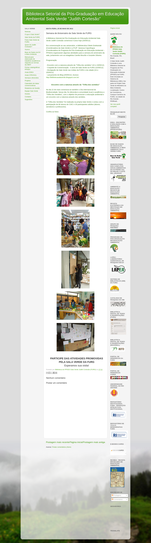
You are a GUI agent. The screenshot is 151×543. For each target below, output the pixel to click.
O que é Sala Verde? (32, 34)
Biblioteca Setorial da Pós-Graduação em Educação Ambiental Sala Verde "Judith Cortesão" (75, 16)
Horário (27, 94)
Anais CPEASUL (31, 75)
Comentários (117, 499)
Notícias (28, 31)
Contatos (28, 97)
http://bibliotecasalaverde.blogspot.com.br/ (62, 77)
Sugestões (28, 99)
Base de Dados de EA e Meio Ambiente (32, 53)
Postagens (116, 495)
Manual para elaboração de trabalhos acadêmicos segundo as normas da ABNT (32, 61)
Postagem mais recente (57, 442)
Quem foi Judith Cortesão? (30, 46)
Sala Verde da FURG (32, 37)
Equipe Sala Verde (31, 91)
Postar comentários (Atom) (61, 447)
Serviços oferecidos (32, 78)
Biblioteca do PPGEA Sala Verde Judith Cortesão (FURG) (119, 50)
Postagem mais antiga (94, 442)
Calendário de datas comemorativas (32, 84)
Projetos (28, 81)
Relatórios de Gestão (32, 88)
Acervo (27, 49)
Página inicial (76, 442)
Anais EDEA (29, 72)
